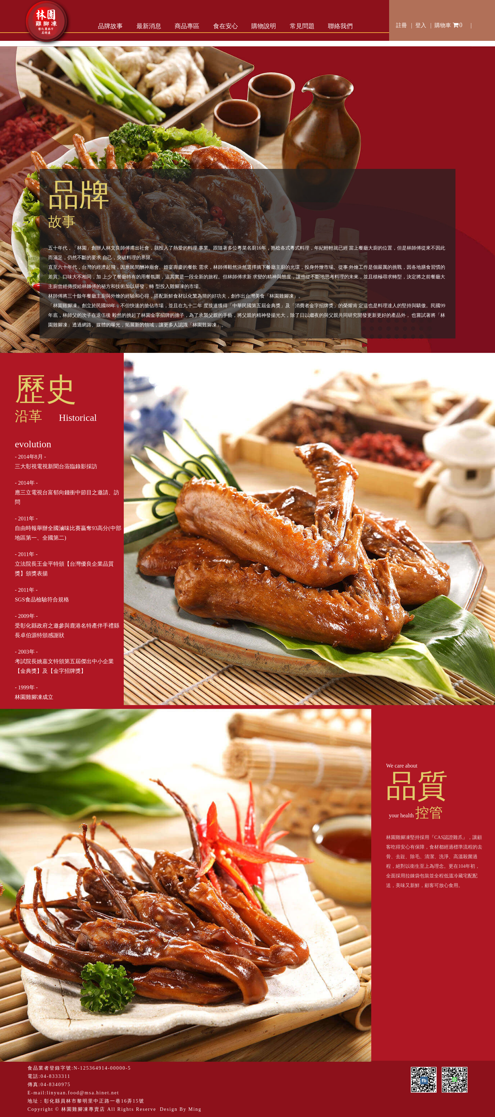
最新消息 (148, 26)
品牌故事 (110, 26)
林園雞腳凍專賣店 (83, 1109)
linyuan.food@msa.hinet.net (83, 1092)
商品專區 (187, 26)
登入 (420, 25)
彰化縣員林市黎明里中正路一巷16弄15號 (94, 1101)
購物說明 (263, 26)
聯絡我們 (340, 26)
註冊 (401, 25)
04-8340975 (56, 1084)
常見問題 (302, 26)
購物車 (448, 24)
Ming (194, 1109)
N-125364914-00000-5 (102, 1068)
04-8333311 (55, 1076)
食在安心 (225, 26)
